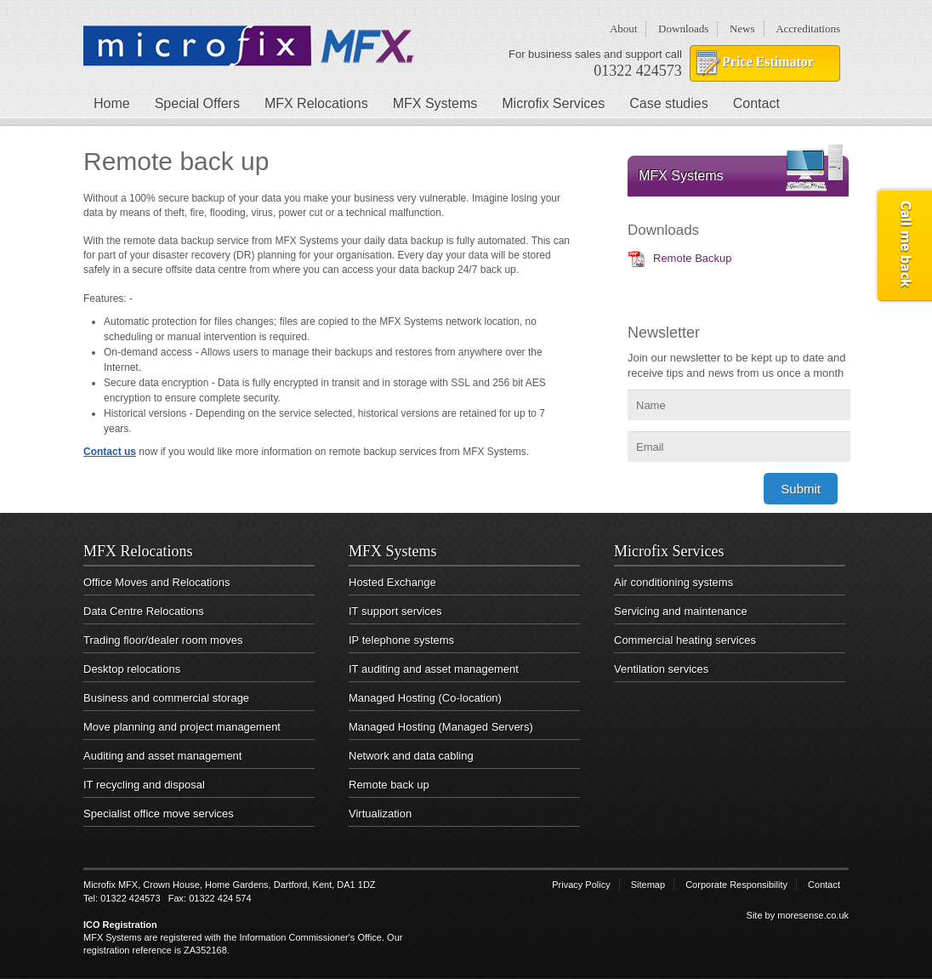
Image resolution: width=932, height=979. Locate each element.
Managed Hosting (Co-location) (425, 698)
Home (112, 103)
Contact (756, 103)
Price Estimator (768, 61)
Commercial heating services (685, 640)
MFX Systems (435, 103)
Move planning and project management (182, 726)
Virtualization (380, 813)
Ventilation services (661, 669)
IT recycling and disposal (144, 784)
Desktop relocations (131, 669)
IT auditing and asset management (434, 669)
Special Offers (197, 103)
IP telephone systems (401, 640)
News (742, 28)
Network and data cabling (411, 755)
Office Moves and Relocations (156, 582)
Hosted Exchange (392, 582)
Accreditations (808, 28)
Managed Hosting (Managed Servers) (441, 726)
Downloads (683, 28)
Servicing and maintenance (680, 611)
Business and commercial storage (166, 698)
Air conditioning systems (673, 582)
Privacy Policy (581, 884)
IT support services (395, 611)
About (624, 28)
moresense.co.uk (813, 915)
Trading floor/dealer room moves (162, 640)
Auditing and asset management (162, 755)
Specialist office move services (158, 813)
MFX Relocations (316, 103)
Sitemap (648, 884)
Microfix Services (553, 103)
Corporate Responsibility (736, 884)
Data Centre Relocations (143, 611)
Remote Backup (692, 258)
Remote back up (389, 784)
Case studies (668, 103)
